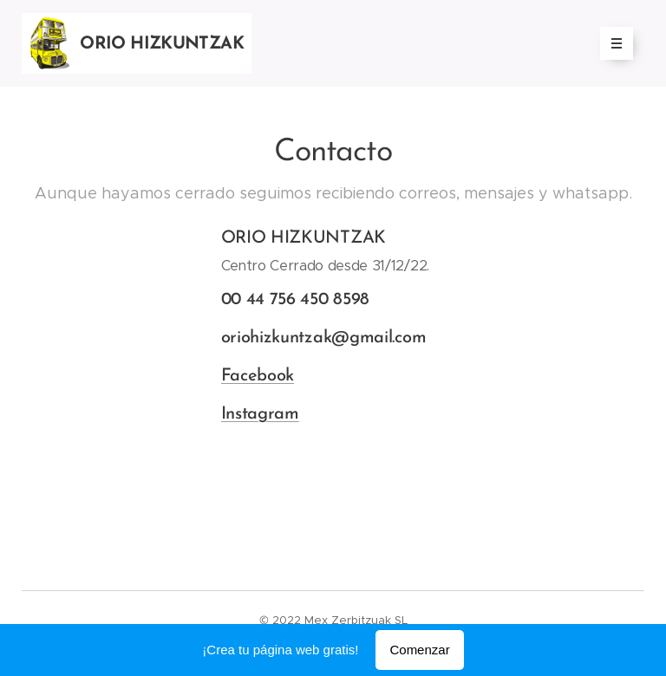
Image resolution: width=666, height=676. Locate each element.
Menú (611, 43)
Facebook (258, 376)
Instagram (260, 414)
